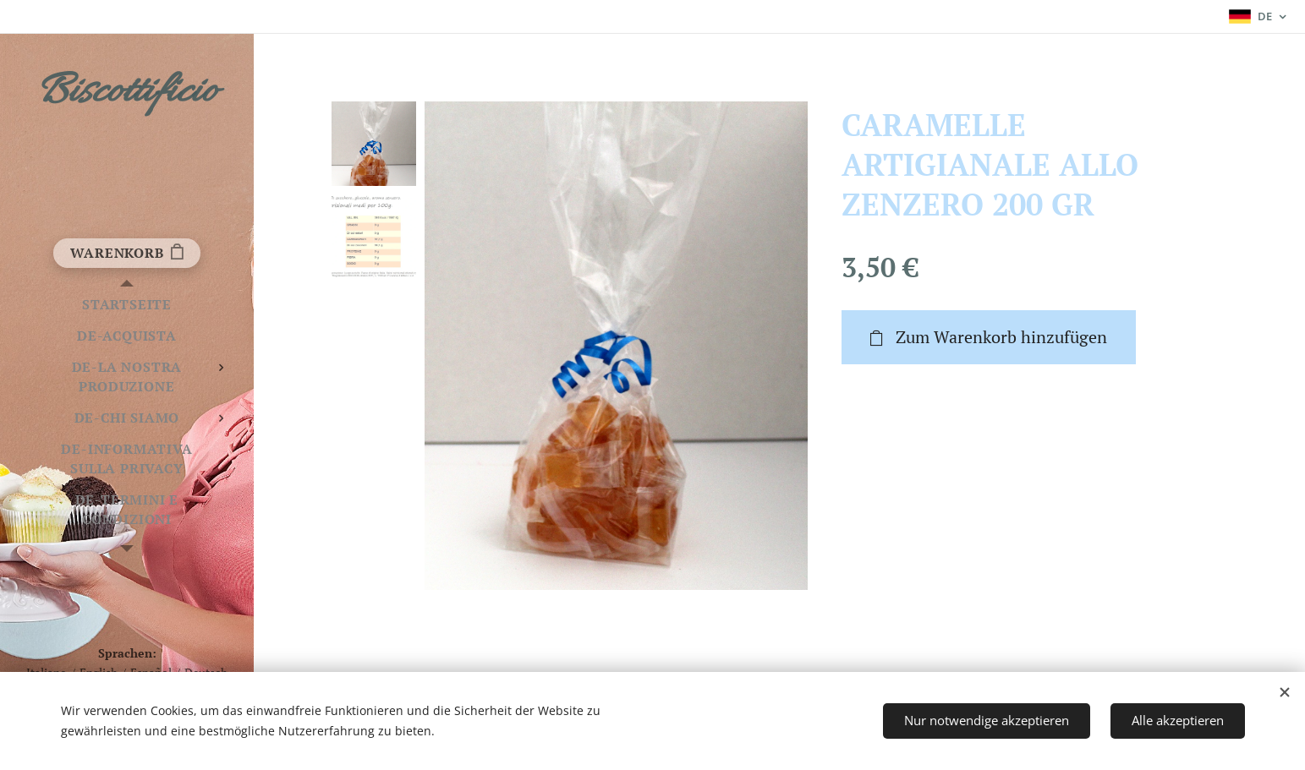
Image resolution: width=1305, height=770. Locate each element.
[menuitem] (127, 304)
